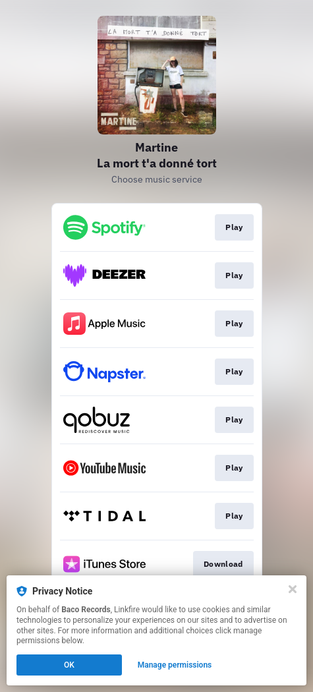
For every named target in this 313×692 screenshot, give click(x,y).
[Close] (292, 589)
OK (69, 665)
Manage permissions (175, 665)
